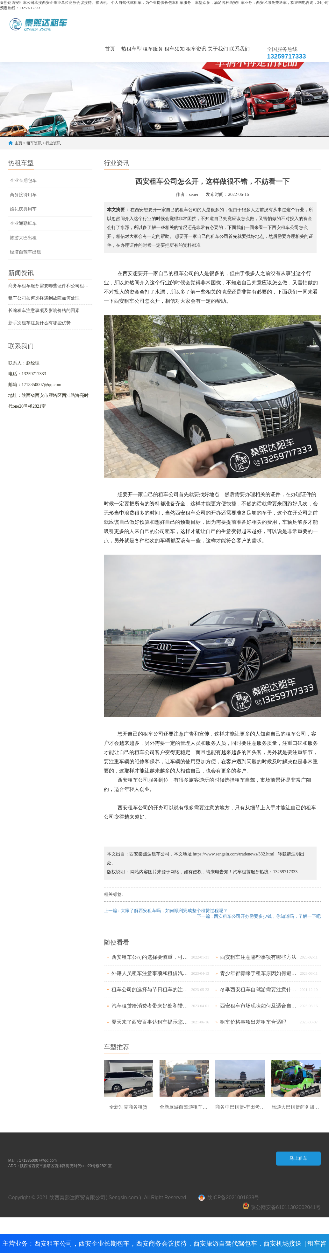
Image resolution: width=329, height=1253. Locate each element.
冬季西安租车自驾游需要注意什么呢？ (258, 989)
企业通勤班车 (23, 223)
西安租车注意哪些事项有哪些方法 (258, 957)
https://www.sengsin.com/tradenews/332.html (233, 854)
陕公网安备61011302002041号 (282, 1207)
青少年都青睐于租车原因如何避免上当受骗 (258, 973)
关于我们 (218, 49)
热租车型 (131, 49)
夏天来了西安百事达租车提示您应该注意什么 (149, 1022)
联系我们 (239, 49)
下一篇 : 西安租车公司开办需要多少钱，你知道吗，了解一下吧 (259, 916)
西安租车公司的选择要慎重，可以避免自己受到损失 (149, 957)
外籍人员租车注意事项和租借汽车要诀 (149, 973)
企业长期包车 (23, 180)
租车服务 (153, 49)
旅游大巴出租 (23, 237)
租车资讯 (196, 49)
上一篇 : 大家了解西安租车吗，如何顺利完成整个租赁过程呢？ (166, 910)
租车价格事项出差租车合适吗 (253, 1022)
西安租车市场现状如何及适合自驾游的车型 (258, 1005)
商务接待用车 (23, 194)
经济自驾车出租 (25, 252)
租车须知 (174, 49)
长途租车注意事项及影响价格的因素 (44, 310)
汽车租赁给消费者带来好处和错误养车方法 (149, 1005)
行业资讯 (53, 143)
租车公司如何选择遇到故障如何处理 (44, 298)
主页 (18, 143)
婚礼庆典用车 (23, 209)
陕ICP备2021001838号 (233, 1198)
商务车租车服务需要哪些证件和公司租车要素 (50, 285)
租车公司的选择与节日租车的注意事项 (149, 989)
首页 (110, 49)
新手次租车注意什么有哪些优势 (39, 323)
